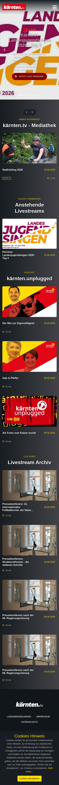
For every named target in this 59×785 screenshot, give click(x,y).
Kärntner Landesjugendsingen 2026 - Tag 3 (18, 255)
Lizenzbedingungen (19, 716)
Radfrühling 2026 (12, 169)
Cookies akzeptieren (29, 778)
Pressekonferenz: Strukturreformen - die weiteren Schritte (15, 561)
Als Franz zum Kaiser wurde (19, 433)
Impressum (43, 716)
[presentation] (28, 112)
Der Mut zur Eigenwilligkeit (18, 323)
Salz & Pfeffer (10, 378)
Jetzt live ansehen (29, 76)
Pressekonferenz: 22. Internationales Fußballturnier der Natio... (17, 507)
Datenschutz (29, 722)
